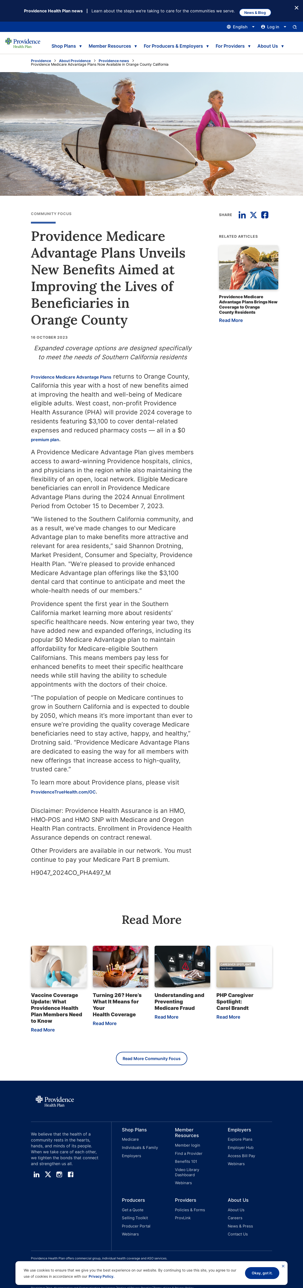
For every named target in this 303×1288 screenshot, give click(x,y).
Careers (234, 1205)
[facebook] (70, 1176)
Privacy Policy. (101, 1276)
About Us (235, 1199)
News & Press (239, 1212)
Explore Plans (239, 1141)
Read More (229, 321)
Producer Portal (135, 1212)
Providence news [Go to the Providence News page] (114, 61)
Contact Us (237, 1219)
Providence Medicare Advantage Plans (88, 377)
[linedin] (36, 1176)
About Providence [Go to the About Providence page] (75, 61)
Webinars (182, 1173)
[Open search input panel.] (295, 27)
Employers (130, 1154)
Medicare (130, 1141)
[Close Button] (296, 7)
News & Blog (259, 11)
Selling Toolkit (133, 1205)
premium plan (66, 439)
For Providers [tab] (221, 44)
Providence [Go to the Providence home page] (41, 61)
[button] (138, 1153)
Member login (186, 1147)
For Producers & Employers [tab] (167, 44)
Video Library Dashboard (196, 1167)
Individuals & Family (138, 1147)
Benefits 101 (185, 1160)
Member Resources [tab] (108, 44)
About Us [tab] (259, 44)
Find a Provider (187, 1153)
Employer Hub (239, 1147)
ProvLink (182, 1205)
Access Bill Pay (240, 1154)
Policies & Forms (188, 1199)
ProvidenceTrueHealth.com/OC (78, 792)
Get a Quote (132, 1199)
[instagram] (59, 1176)
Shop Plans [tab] (62, 44)
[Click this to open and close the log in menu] (274, 27)
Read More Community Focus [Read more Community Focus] (152, 1060)
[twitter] (48, 1176)
